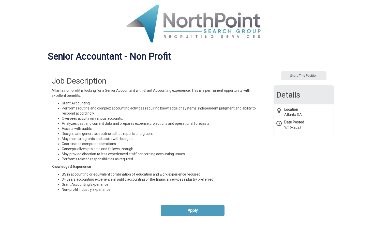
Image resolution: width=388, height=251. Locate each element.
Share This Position (303, 75)
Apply (193, 210)
